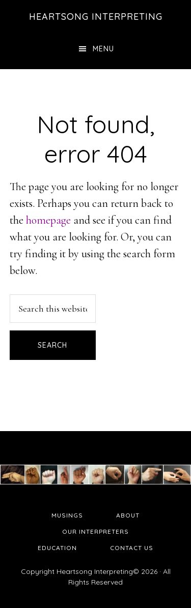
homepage (48, 220)
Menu (103, 48)
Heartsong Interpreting (95, 16)
